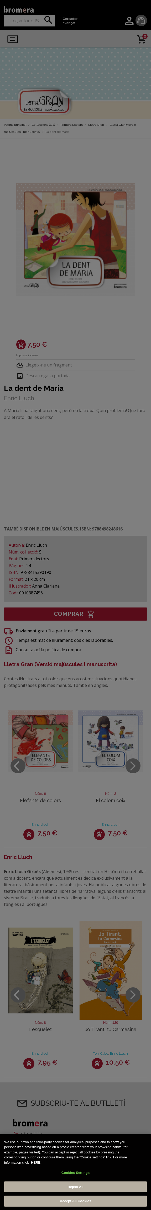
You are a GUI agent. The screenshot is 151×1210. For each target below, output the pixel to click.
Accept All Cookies (75, 1201)
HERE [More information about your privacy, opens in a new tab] (35, 1162)
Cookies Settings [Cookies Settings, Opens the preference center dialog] (75, 1173)
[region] (75, 1172)
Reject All (75, 1187)
